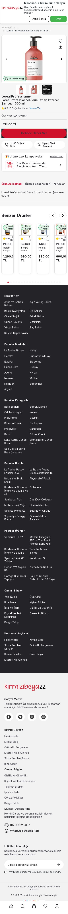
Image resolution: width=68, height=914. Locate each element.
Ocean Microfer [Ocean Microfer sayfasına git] (39, 505)
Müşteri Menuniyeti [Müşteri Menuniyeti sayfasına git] (15, 659)
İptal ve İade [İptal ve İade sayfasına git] (11, 607)
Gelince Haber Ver (34, 133)
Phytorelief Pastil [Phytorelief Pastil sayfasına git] (40, 478)
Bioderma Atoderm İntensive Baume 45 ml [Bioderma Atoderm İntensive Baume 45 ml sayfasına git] (16, 491)
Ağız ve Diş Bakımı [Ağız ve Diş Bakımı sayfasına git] (40, 301)
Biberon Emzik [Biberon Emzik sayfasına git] (12, 423)
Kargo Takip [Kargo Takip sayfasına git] (11, 622)
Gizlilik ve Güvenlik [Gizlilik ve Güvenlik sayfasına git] (41, 607)
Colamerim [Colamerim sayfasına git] (36, 487)
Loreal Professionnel (16, 96)
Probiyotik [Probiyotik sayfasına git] (10, 428)
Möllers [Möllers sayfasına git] (34, 378)
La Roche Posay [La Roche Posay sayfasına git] (14, 350)
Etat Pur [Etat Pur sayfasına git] (8, 361)
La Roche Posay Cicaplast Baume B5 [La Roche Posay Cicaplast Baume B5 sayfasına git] (41, 471)
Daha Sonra (39, 18)
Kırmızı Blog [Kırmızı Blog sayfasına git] (37, 639)
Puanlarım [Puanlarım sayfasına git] (10, 602)
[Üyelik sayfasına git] (57, 906)
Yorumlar (59, 183)
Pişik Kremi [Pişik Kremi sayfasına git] (10, 417)
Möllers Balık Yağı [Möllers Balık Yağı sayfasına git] (14, 505)
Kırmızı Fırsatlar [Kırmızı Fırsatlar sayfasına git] (13, 654)
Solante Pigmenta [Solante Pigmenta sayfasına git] (14, 510)
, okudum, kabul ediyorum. (32, 871)
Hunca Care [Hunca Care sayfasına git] (11, 366)
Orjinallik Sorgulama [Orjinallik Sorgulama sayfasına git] (41, 645)
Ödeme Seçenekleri (37, 183)
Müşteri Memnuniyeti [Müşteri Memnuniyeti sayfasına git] (16, 752)
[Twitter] (20, 717)
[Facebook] (8, 717)
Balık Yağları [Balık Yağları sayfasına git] (11, 406)
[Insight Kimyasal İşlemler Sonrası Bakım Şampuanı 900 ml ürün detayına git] (7, 229)
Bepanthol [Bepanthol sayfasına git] (36, 383)
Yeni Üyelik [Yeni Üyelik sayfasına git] (11, 596)
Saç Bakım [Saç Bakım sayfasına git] (36, 327)
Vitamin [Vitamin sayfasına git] (34, 417)
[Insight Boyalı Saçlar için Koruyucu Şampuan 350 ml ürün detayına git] (60, 229)
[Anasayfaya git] (11, 906)
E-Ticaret (23, 895)
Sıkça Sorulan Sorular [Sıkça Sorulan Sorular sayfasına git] (12, 647)
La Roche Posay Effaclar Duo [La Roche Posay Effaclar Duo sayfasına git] (14, 471)
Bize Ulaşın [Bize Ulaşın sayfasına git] (36, 654)
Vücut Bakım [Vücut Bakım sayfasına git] (11, 327)
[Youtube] (32, 717)
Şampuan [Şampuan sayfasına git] (35, 428)
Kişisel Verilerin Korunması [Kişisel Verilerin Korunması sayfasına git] (13, 615)
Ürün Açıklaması (11, 183)
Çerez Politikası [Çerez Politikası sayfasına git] (39, 613)
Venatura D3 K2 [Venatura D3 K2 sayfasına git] (13, 537)
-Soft (14, 895)
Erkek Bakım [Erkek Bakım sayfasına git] (37, 316)
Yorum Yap (35, 108)
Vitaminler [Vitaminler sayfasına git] (35, 321)
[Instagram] (43, 717)
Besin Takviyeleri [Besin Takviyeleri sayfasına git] (14, 310)
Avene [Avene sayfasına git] (8, 372)
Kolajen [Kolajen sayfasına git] (34, 412)
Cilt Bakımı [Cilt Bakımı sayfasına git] (36, 310)
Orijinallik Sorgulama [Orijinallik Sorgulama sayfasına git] (16, 747)
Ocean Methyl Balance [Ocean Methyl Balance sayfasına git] (38, 518)
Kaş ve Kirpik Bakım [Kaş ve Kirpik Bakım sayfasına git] (16, 333)
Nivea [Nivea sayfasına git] (33, 372)
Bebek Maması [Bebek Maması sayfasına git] (38, 406)
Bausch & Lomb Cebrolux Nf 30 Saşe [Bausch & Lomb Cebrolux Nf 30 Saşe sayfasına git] (42, 577)
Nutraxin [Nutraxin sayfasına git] (9, 378)
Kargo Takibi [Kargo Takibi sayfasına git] (12, 803)
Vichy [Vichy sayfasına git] (33, 350)
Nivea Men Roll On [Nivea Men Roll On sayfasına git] (41, 567)
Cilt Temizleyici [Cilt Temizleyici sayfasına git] (13, 412)
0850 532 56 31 (17, 825)
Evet (58, 18)
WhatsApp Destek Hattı (22, 831)
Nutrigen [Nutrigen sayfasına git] (9, 383)
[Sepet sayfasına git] (34, 906)
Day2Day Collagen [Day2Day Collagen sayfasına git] (41, 499)
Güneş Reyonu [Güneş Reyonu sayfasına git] (13, 321)
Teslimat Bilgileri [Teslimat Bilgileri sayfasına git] (13, 786)
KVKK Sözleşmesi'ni (20, 871)
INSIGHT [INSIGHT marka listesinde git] (7, 243)
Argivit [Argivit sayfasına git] (8, 389)
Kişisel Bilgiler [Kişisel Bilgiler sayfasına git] (38, 602)
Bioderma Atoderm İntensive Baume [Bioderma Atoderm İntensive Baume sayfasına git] (15, 551)
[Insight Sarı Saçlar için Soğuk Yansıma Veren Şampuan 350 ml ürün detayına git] (43, 229)
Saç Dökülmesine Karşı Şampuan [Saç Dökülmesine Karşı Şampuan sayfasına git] (14, 450)
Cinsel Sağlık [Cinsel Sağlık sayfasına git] (12, 316)
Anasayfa (6, 27)
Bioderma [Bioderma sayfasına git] (35, 361)
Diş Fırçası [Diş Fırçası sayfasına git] (36, 423)
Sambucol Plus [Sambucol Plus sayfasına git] (13, 499)
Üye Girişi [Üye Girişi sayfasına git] (35, 596)
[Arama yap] (22, 906)
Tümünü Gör (56, 156)
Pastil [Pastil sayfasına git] (7, 434)
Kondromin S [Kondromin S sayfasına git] (37, 558)
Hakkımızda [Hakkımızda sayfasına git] (11, 639)
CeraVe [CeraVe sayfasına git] (8, 356)
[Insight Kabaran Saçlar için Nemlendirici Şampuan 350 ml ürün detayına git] (25, 229)
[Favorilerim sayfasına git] (45, 906)
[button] (5, 59)
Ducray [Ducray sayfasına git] (34, 366)
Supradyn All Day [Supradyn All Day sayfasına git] (40, 356)
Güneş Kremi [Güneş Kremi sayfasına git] (37, 434)
